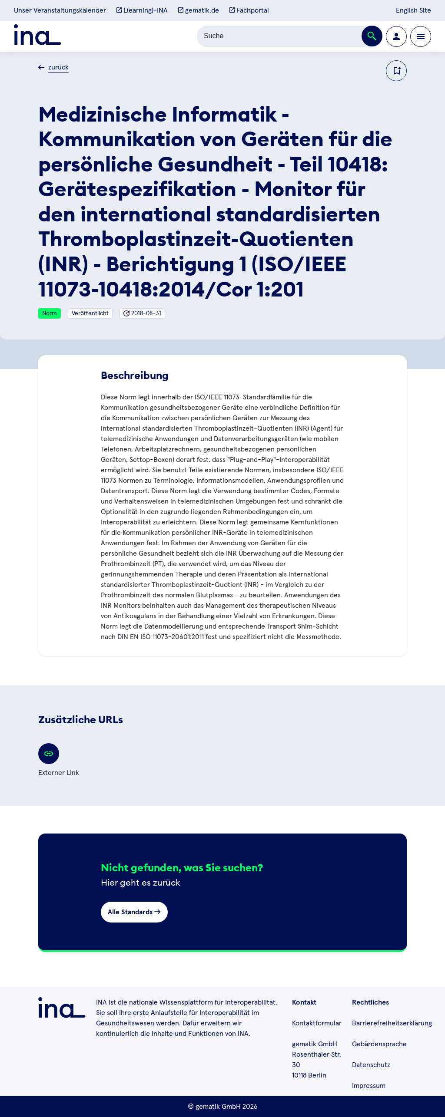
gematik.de (198, 10)
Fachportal (249, 10)
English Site (413, 10)
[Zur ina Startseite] (37, 36)
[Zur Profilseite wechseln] (396, 36)
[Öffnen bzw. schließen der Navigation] (420, 36)
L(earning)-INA (142, 10)
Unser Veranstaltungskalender (60, 10)
